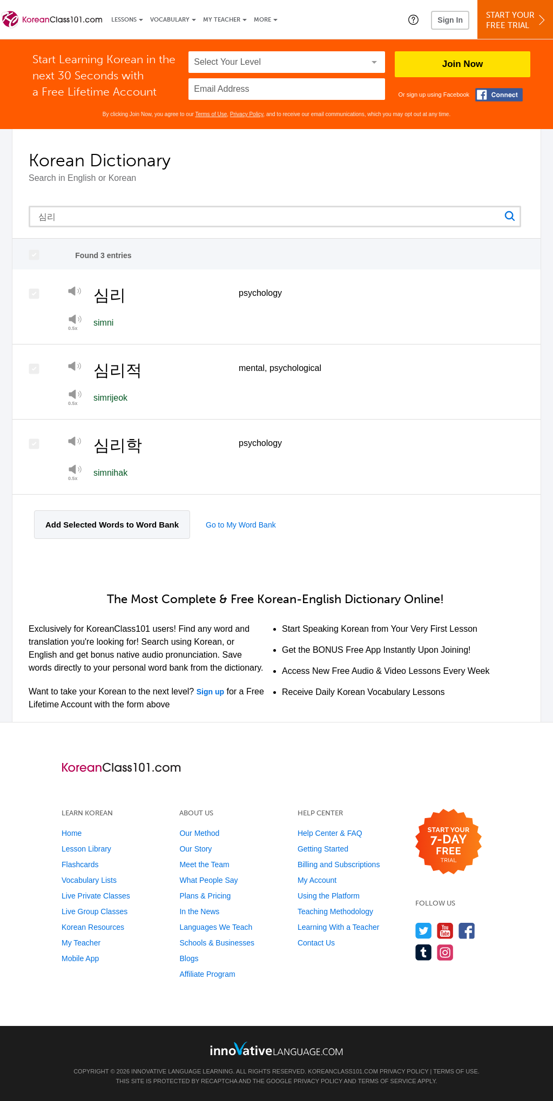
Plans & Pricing (205, 895)
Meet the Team (204, 864)
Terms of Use (211, 114)
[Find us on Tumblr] (423, 952)
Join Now (462, 64)
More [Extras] (262, 19)
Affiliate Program (207, 974)
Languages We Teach (215, 927)
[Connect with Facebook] (499, 95)
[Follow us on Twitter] (423, 930)
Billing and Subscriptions (339, 864)
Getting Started (323, 849)
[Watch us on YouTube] (445, 930)
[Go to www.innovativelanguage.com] (276, 1048)
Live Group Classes (94, 911)
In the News (199, 911)
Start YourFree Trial (517, 20)
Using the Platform (329, 895)
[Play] (75, 293)
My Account (317, 880)
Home (72, 833)
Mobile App (80, 958)
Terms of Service (387, 1081)
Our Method (199, 833)
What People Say (208, 880)
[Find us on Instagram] (445, 952)
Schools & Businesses (216, 942)
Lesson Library (86, 849)
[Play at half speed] (75, 397)
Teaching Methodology (335, 911)
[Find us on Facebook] (466, 930)
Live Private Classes (96, 895)
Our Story (195, 849)
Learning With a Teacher (339, 927)
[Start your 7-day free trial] (448, 842)
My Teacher (221, 19)
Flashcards (80, 864)
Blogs (188, 958)
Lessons (124, 19)
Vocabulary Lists (89, 880)
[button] (413, 19)
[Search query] (275, 216)
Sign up (210, 691)
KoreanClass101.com (343, 1071)
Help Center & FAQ (330, 833)
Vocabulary (170, 19)
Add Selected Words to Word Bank (112, 524)
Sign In (450, 20)
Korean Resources (93, 927)
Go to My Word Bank (241, 525)
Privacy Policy (247, 114)
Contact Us (316, 942)
